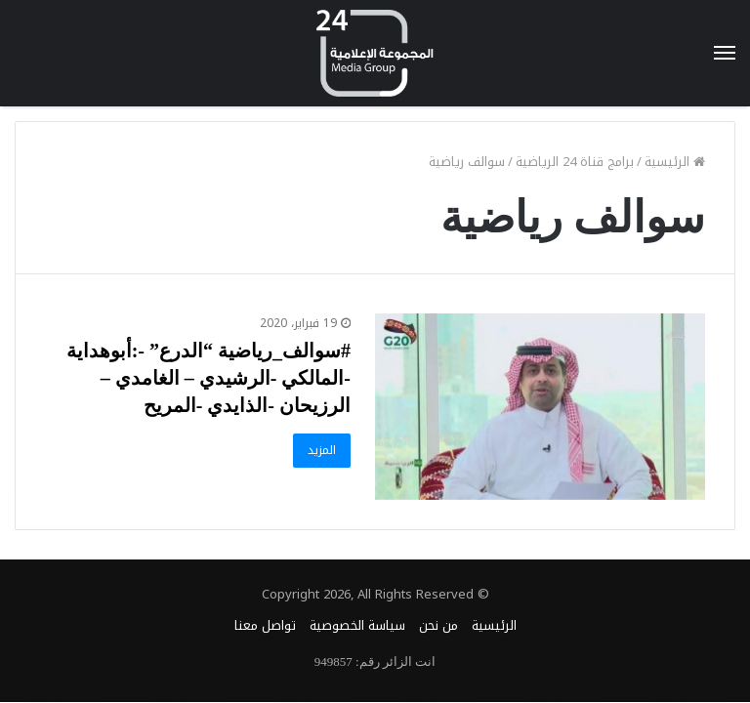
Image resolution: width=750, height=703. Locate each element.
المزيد (322, 450)
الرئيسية (675, 161)
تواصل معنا (265, 625)
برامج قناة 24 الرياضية (575, 161)
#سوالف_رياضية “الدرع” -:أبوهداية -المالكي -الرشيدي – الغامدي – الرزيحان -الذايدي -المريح (208, 378)
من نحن (438, 625)
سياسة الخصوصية (357, 625)
